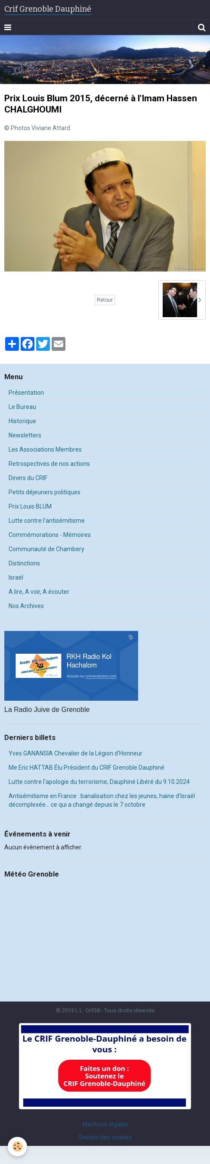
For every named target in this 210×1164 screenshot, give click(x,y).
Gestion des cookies (105, 1137)
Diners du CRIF (28, 477)
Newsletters (25, 435)
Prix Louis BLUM (30, 506)
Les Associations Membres (45, 449)
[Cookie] (17, 1146)
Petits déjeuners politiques (44, 492)
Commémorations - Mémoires (50, 534)
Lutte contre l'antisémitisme (47, 520)
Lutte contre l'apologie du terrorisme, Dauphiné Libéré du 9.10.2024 (99, 781)
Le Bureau (22, 406)
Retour (105, 300)
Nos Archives (26, 605)
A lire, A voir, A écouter (39, 591)
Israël (16, 577)
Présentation (26, 392)
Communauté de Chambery (46, 549)
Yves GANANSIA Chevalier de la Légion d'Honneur (75, 753)
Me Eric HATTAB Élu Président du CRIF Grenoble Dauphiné (86, 767)
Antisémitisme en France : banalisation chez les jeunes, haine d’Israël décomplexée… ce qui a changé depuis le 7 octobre (102, 800)
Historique (22, 421)
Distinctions (24, 563)
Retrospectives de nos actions (49, 463)
